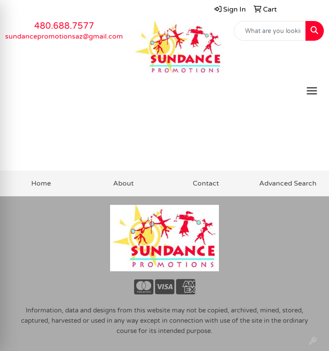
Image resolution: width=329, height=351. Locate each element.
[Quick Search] (270, 31)
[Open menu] (311, 90)
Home (41, 183)
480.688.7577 (64, 26)
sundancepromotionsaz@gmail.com (64, 36)
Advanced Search (288, 183)
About (123, 183)
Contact (206, 183)
